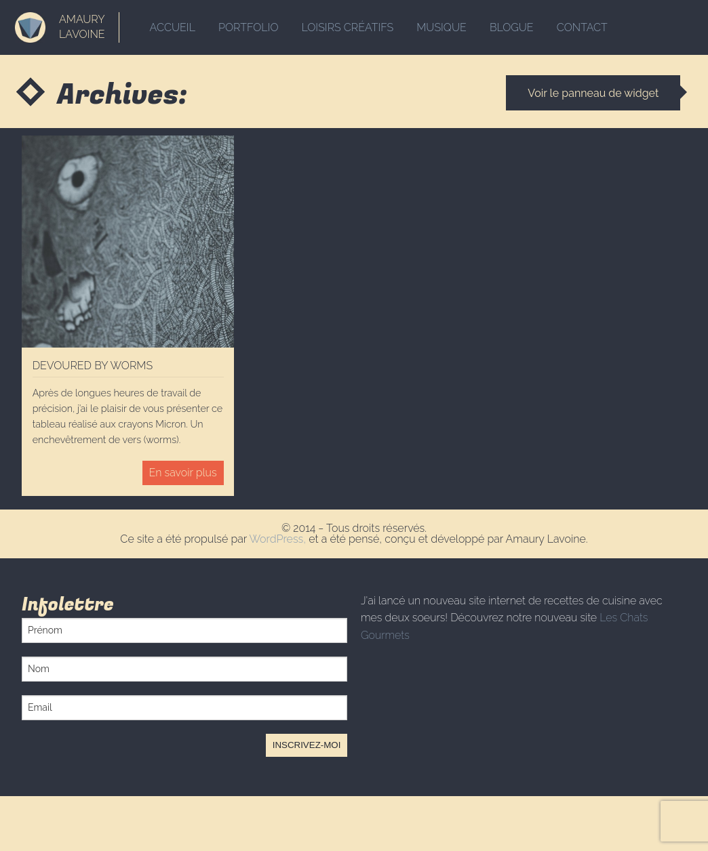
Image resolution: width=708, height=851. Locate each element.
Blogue (512, 27)
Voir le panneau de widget (593, 93)
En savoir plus (183, 472)
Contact (582, 27)
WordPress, (279, 539)
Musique (441, 27)
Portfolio (248, 27)
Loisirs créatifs (348, 27)
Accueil (172, 27)
